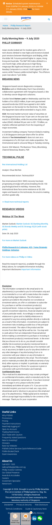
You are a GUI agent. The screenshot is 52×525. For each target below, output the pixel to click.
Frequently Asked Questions (14, 437)
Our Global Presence (10, 473)
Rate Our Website (9, 446)
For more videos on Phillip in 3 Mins (17, 257)
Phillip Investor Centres (12, 470)
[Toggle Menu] (6, 19)
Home (5, 25)
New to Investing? (9, 440)
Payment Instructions (11, 424)
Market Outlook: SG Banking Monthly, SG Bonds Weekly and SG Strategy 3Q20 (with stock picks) (25, 226)
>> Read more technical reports (15, 202)
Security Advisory (36, 513)
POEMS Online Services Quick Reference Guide (21, 448)
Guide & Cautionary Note (36, 509)
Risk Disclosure (41, 505)
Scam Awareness (9, 454)
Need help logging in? (11, 426)
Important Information (31, 269)
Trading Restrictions (10, 432)
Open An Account (9, 429)
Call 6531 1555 (8, 464)
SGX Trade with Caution (12, 435)
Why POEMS (7, 415)
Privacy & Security (24, 505)
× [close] (47, 3)
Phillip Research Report (20, 25)
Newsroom (7, 484)
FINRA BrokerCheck (10, 451)
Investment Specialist (11, 481)
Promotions (7, 418)
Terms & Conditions (14, 509)
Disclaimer (8, 505)
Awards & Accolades (11, 475)
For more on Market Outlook (14, 240)
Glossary (6, 443)
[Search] (49, 19)
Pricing (5, 421)
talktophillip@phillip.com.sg (14, 467)
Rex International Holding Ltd (14, 164)
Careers (5, 478)
